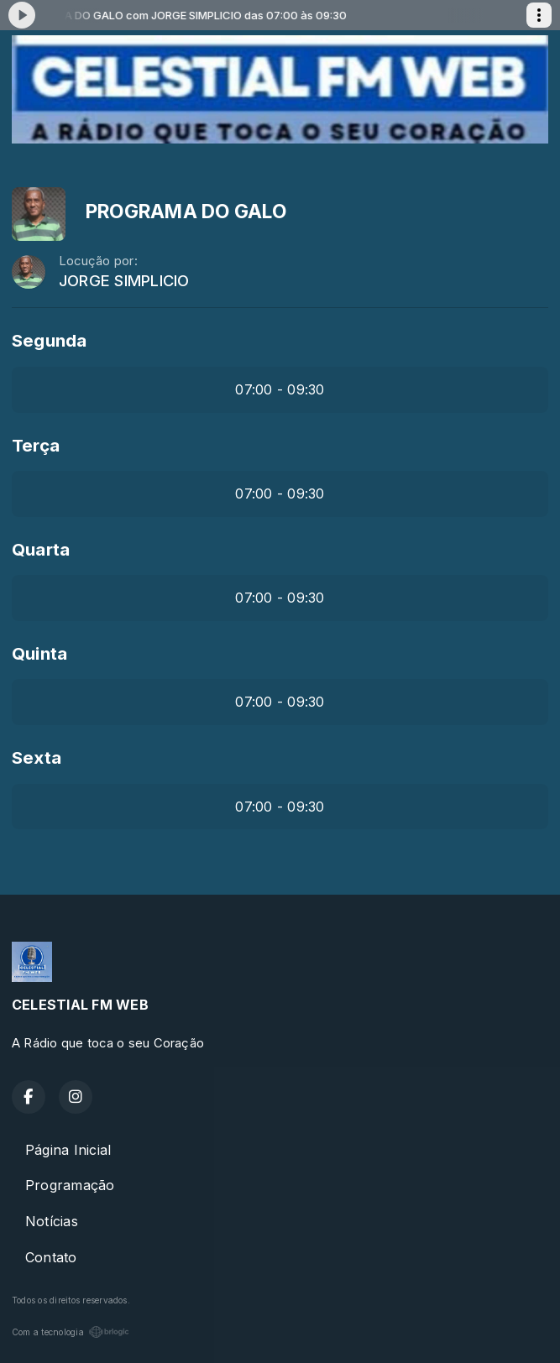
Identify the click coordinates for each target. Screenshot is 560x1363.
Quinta (39, 653)
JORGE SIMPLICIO (124, 281)
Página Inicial (68, 1149)
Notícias (51, 1221)
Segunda (49, 340)
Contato (51, 1257)
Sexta (36, 757)
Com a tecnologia (70, 1332)
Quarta (41, 549)
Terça (36, 445)
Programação (70, 1185)
